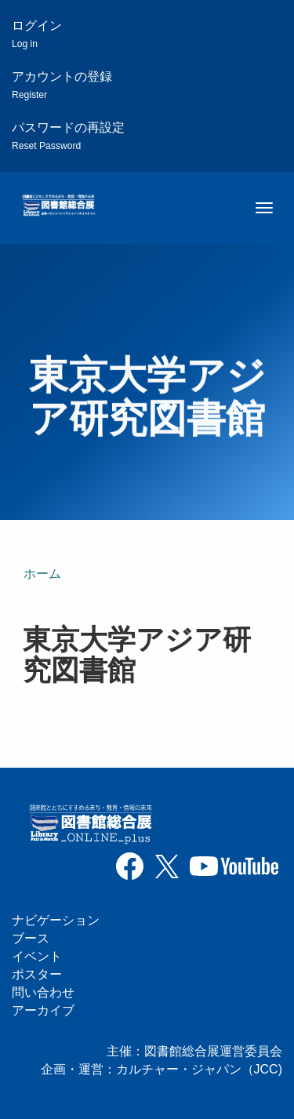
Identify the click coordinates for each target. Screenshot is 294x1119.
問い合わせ (43, 992)
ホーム (42, 573)
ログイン (37, 34)
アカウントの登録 (62, 85)
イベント (37, 956)
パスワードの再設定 (68, 136)
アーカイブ (43, 1010)
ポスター (37, 974)
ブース (30, 938)
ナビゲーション (56, 920)
